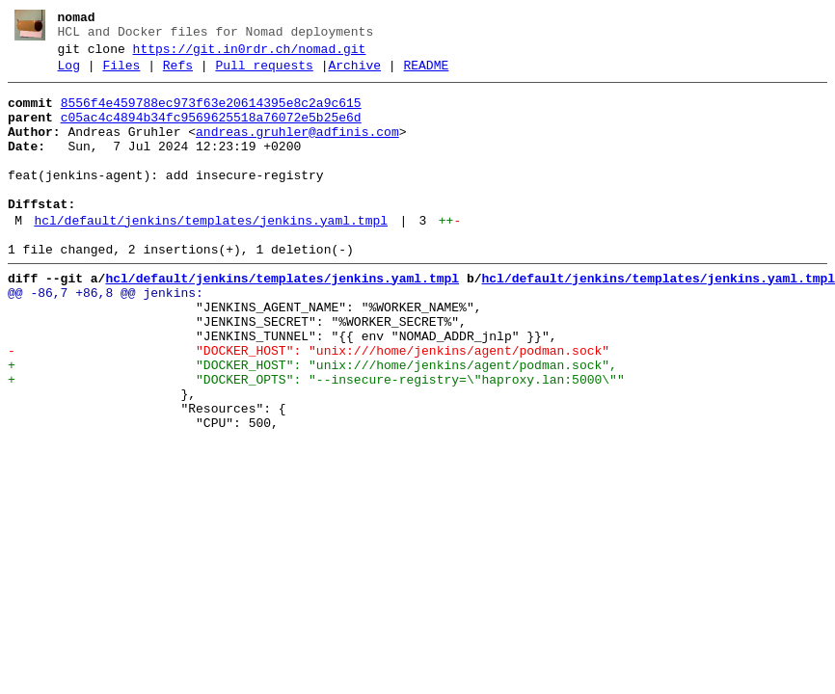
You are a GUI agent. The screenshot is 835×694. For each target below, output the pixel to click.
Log (69, 74)
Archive (354, 74)
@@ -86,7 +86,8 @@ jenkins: (105, 336)
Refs (178, 74)
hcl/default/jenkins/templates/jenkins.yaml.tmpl (211, 255)
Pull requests (263, 74)
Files (121, 74)
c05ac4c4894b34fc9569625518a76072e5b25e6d (211, 132)
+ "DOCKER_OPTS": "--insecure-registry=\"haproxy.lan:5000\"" (316, 440)
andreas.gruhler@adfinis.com (297, 149)
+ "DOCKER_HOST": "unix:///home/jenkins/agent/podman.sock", (312, 423)
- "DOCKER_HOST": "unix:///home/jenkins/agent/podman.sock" (308, 405)
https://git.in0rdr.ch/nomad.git (249, 55)
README (425, 74)
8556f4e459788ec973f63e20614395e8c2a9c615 (211, 114)
